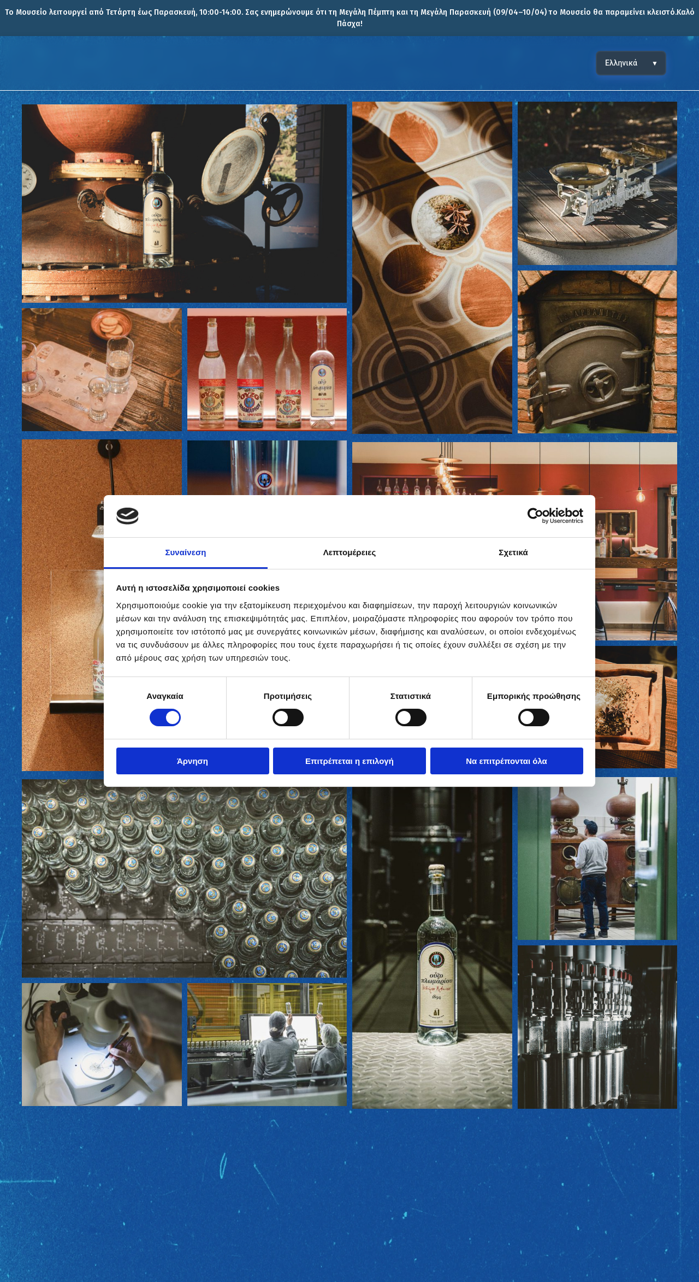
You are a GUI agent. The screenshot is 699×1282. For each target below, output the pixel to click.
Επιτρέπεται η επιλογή (349, 761)
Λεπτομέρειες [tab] (349, 552)
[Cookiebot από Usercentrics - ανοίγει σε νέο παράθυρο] (535, 516)
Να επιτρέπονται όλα (506, 761)
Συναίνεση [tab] (185, 552)
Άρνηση (192, 761)
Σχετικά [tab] (513, 552)
